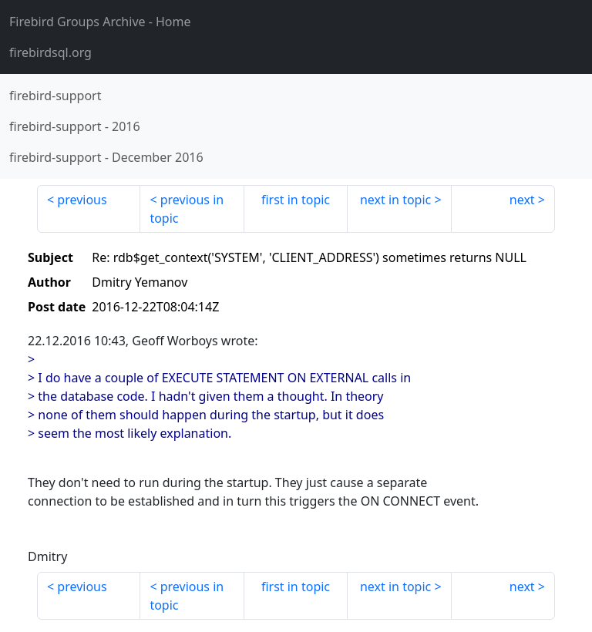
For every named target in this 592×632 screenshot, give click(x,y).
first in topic (295, 199)
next (522, 199)
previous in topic (187, 209)
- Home (100, 21)
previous (81, 199)
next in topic (395, 199)
